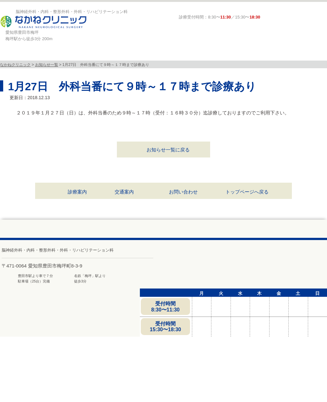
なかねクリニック (15, 64)
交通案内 (124, 191)
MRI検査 (137, 54)
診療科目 (84, 54)
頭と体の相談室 (241, 54)
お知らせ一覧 (46, 64)
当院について (32, 54)
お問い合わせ (183, 191)
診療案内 (189, 54)
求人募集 (292, 54)
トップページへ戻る (247, 191)
